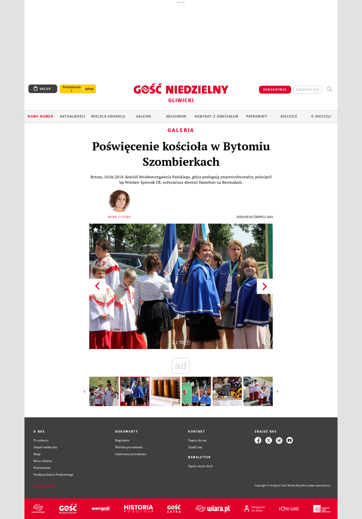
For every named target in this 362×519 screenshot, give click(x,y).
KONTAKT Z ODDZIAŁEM (216, 116)
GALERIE (144, 116)
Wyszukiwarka (329, 89)
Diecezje (289, 116)
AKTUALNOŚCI (72, 116)
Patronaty (257, 116)
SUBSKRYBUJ (275, 89)
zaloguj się (307, 89)
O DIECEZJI (321, 116)
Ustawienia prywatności (131, 454)
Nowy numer (40, 116)
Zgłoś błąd (45, 486)
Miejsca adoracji (108, 116)
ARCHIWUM (176, 116)
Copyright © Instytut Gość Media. (275, 485)
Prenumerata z (72, 88)
